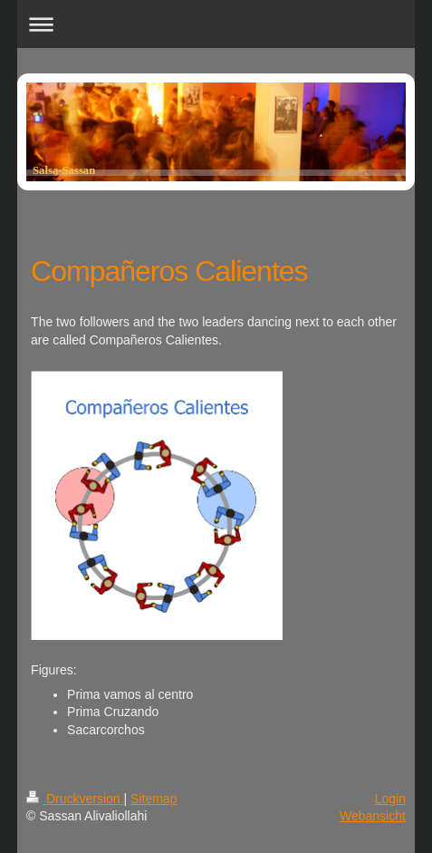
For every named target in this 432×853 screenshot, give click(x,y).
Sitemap (153, 798)
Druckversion (74, 798)
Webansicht (373, 816)
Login (390, 798)
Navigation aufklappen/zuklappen (216, 24)
